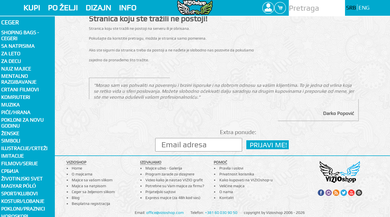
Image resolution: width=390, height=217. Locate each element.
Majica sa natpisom (89, 186)
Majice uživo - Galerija (163, 168)
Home (77, 168)
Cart (280, 8)
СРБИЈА (10, 171)
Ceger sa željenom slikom (93, 191)
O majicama (82, 174)
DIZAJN (98, 7)
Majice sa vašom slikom (92, 180)
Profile (268, 8)
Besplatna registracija (91, 203)
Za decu (11, 61)
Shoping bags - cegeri (20, 35)
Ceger (10, 22)
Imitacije (12, 156)
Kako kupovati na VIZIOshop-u (246, 180)
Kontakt (226, 197)
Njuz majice (16, 69)
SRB (351, 7)
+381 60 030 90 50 (221, 212)
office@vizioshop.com (165, 212)
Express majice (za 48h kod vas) (172, 197)
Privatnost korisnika (236, 174)
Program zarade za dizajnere (169, 174)
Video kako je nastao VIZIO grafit (174, 180)
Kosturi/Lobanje (22, 201)
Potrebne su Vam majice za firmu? (174, 186)
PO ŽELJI (63, 7)
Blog (76, 197)
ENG (364, 7)
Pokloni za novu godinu (22, 123)
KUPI (31, 7)
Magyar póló (18, 186)
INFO (127, 7)
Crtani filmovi (20, 89)
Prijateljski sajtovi (160, 191)
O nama (226, 191)
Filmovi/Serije (19, 163)
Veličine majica (232, 186)
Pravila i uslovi (231, 168)
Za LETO (10, 53)
